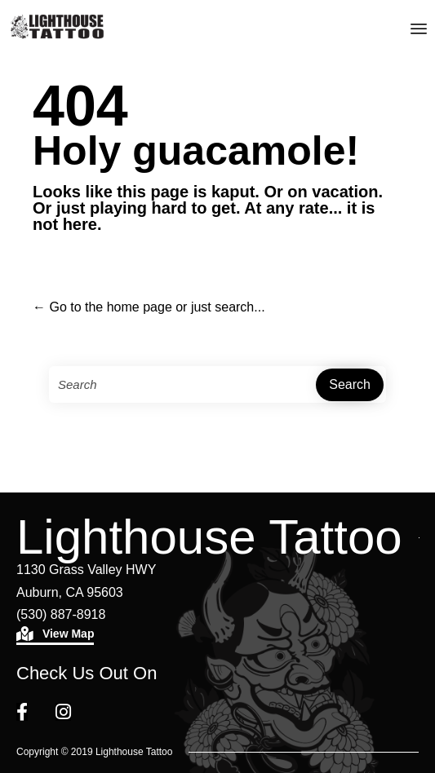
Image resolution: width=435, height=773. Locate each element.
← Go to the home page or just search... (149, 307)
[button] (55, 635)
